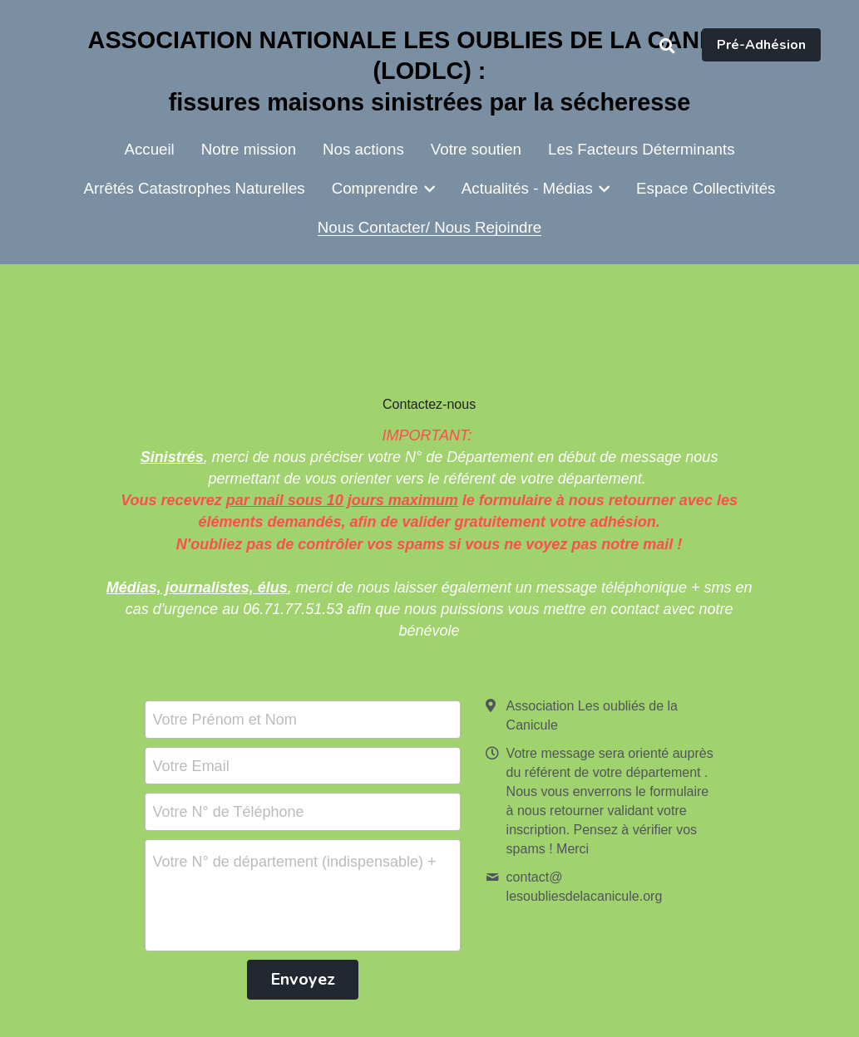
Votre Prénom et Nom (225, 718)
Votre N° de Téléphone (228, 812)
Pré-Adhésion (761, 45)
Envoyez (302, 979)
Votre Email (191, 765)
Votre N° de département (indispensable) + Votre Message (297, 861)
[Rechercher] (667, 46)
